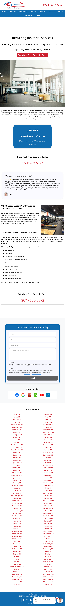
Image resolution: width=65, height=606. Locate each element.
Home (4, 11)
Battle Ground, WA (17, 413)
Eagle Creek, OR (17, 451)
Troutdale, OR (17, 547)
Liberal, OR (48, 484)
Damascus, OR (48, 440)
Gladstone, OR (16, 461)
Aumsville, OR (16, 407)
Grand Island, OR (16, 463)
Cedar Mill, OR (48, 430)
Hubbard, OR (17, 471)
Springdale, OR (17, 537)
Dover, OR (48, 445)
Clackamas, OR (17, 435)
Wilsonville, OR (17, 567)
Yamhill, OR (48, 572)
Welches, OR (48, 557)
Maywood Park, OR (48, 489)
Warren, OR (48, 555)
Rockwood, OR (17, 522)
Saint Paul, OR (16, 527)
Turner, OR (17, 550)
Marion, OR (48, 486)
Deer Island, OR (48, 443)
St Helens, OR (17, 539)
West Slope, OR (17, 562)
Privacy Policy (27, 362)
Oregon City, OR (48, 506)
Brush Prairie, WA (48, 420)
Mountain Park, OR (17, 499)
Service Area (23, 11)
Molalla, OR (48, 494)
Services (13, 12)
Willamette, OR (48, 565)
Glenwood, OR (48, 461)
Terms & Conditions (36, 362)
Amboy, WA (48, 402)
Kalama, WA (17, 476)
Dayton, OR (17, 443)
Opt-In (12, 356)
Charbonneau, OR (17, 433)
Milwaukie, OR (16, 494)
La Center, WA (48, 478)
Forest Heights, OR (17, 456)
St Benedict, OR (48, 537)
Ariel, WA (48, 405)
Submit (32, 366)
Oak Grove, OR (17, 504)
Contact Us (28, 15)
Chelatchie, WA (48, 433)
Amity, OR (17, 405)
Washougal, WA (17, 557)
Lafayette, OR (17, 481)
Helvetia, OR (17, 468)
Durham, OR (48, 448)
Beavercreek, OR (48, 413)
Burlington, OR (17, 423)
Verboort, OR (17, 552)
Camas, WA (48, 425)
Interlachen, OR (48, 471)
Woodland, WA (48, 570)
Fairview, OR (17, 453)
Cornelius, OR (17, 440)
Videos (51, 11)
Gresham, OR (48, 463)
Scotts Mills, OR (48, 532)
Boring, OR (48, 415)
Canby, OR (17, 428)
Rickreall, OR (48, 517)
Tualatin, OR (48, 547)
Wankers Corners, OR (17, 555)
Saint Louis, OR (48, 524)
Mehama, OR (48, 491)
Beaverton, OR (17, 415)
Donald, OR (17, 445)
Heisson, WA (48, 466)
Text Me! (13, 351)
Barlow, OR (48, 410)
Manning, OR (17, 486)
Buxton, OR (17, 425)
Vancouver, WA (48, 550)
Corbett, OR (48, 438)
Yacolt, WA (17, 572)
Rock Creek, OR (48, 519)
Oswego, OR (48, 509)
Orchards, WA (17, 506)
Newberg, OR (17, 501)
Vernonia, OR (48, 552)
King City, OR (17, 478)
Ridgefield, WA (17, 519)
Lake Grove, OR (48, 481)
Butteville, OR (48, 423)
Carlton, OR (48, 428)
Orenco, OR (17, 509)
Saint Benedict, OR (48, 522)
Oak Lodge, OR (48, 504)
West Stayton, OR (48, 562)
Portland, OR (48, 511)
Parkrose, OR (17, 511)
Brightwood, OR (48, 418)
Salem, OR (48, 527)
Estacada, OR (48, 451)
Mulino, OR (48, 499)
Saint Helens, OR (17, 524)
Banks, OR (17, 410)
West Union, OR (17, 565)
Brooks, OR (16, 420)
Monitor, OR (17, 496)
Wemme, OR (17, 560)
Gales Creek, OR (48, 456)
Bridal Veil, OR (16, 418)
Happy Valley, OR (17, 466)
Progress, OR (17, 514)
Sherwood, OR (16, 534)
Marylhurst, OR (17, 489)
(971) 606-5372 (53, 5)
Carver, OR (17, 430)
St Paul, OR (48, 539)
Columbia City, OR (17, 438)
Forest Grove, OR (48, 453)
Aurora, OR (48, 407)
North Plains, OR (48, 501)
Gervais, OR (48, 458)
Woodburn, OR (17, 570)
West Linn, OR (48, 560)
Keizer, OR (48, 476)
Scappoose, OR (48, 529)
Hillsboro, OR (48, 468)
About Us (60, 11)
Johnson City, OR (48, 473)
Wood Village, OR (48, 567)
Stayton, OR (17, 542)
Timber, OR (48, 544)
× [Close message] (54, 598)
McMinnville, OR (17, 491)
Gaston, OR (17, 458)
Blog (38, 15)
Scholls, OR (16, 532)
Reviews (33, 11)
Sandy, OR (17, 529)
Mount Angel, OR (48, 496)
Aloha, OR (17, 402)
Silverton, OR (48, 534)
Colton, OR (48, 435)
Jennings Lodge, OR (17, 473)
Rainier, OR (48, 514)
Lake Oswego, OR (17, 484)
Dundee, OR (17, 448)
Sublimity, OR (48, 542)
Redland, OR (17, 517)
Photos (42, 11)
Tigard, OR (17, 544)
